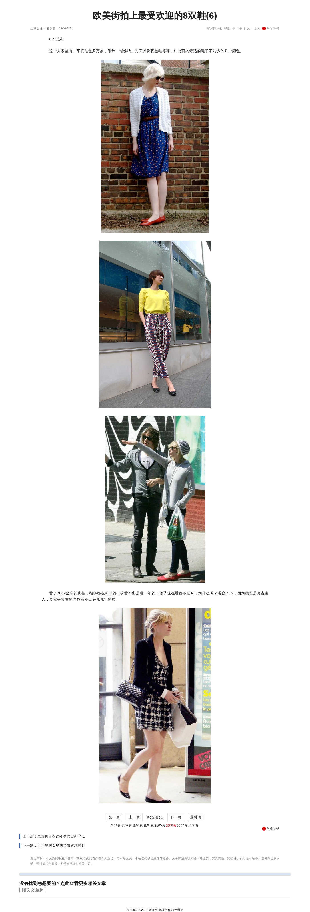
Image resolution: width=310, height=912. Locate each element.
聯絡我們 (177, 910)
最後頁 (196, 817)
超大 (257, 28)
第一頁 (114, 817)
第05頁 (160, 825)
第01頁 (116, 825)
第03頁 (138, 825)
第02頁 (127, 825)
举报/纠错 (271, 28)
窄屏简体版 (214, 28)
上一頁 (134, 817)
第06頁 (171, 825)
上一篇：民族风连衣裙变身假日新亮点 (54, 836)
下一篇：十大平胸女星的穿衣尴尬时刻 (54, 845)
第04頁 (149, 825)
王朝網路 (151, 910)
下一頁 (176, 817)
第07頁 (182, 825)
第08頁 (193, 825)
